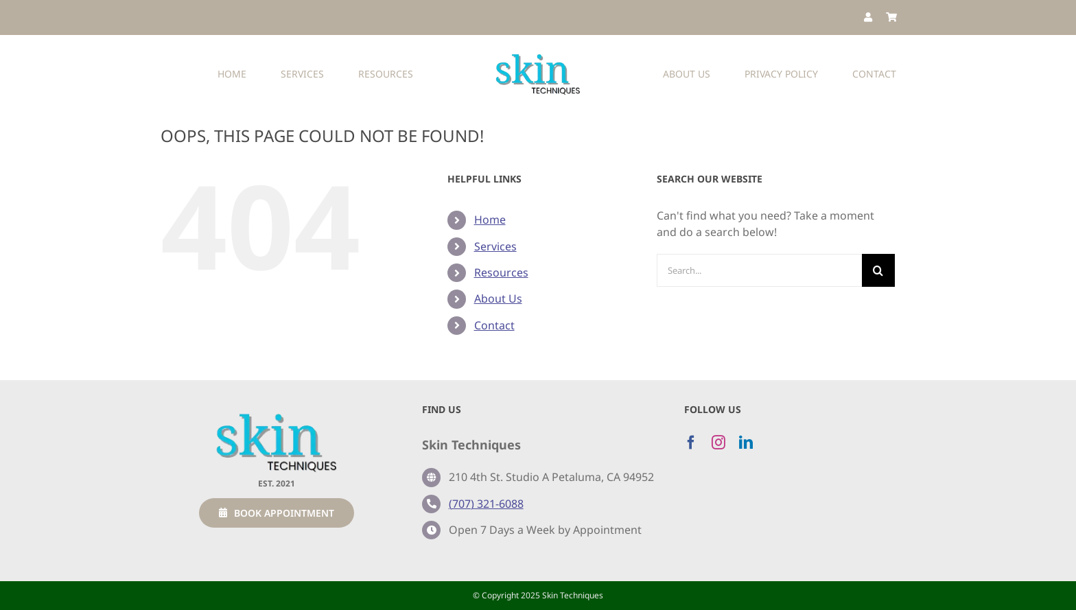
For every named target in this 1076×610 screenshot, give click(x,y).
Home (490, 219)
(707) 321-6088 (486, 503)
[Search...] (759, 270)
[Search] (878, 270)
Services (495, 246)
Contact (494, 325)
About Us (498, 298)
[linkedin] (746, 442)
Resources (501, 272)
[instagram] (718, 442)
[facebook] (691, 442)
